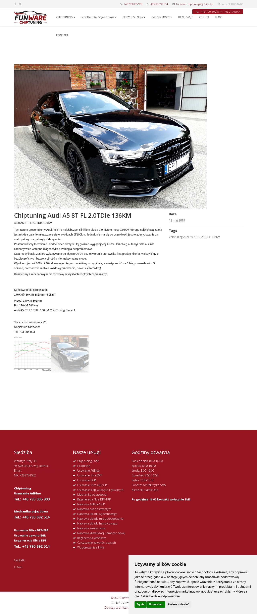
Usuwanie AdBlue (88, 470)
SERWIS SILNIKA (132, 17)
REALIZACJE (185, 17)
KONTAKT (62, 35)
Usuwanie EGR (86, 480)
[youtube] (20, 4)
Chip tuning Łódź (88, 461)
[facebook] (15, 4)
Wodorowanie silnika (90, 547)
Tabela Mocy (161, 17)
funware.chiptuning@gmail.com (194, 4)
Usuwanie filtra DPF (89, 475)
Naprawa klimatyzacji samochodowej (101, 533)
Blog (218, 17)
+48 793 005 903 (133, 4)
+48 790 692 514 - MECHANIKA (218, 11)
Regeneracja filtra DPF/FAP (94, 499)
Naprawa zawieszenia (91, 528)
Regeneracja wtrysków (91, 538)
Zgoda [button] (141, 604)
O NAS (18, 567)
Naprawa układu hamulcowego (97, 523)
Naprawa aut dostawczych (94, 509)
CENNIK (204, 17)
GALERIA (19, 560)
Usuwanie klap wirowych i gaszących (100, 490)
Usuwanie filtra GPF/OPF (92, 485)
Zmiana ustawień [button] (178, 604)
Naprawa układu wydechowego (97, 514)
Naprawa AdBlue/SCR (91, 504)
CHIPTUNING (64, 17)
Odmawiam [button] (156, 604)
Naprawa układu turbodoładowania (100, 518)
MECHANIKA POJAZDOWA (98, 17)
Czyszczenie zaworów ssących (96, 543)
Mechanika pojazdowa (91, 494)
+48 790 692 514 (158, 4)
